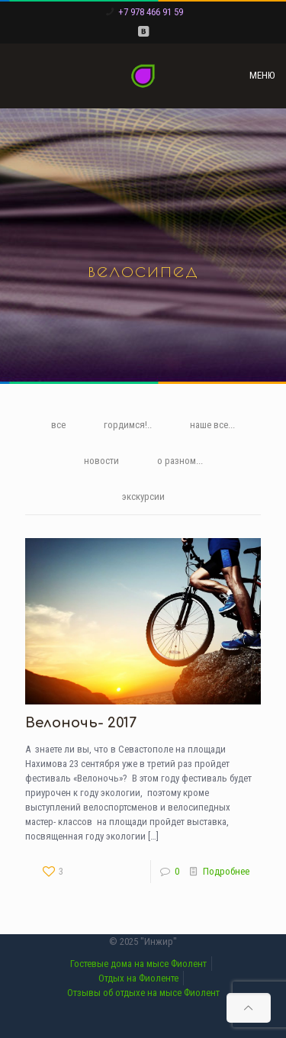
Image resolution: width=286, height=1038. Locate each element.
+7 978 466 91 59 (150, 12)
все (58, 424)
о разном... (180, 460)
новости (101, 460)
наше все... (212, 424)
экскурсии (143, 496)
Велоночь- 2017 (81, 722)
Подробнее (226, 871)
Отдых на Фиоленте (138, 978)
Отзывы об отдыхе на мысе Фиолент (143, 992)
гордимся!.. (128, 424)
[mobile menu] (265, 76)
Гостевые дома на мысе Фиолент (138, 963)
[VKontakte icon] (143, 31)
